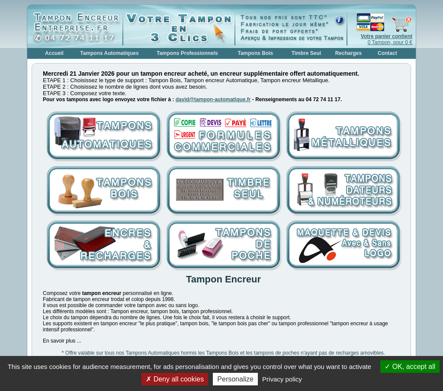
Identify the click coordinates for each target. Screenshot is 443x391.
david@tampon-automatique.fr (213, 99)
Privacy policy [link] (282, 379)
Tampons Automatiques (109, 53)
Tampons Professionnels (187, 53)
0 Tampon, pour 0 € (386, 39)
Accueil (54, 53)
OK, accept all (410, 366)
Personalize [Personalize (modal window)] (235, 379)
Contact (387, 53)
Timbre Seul (306, 53)
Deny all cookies (175, 379)
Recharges (348, 53)
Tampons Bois (255, 53)
